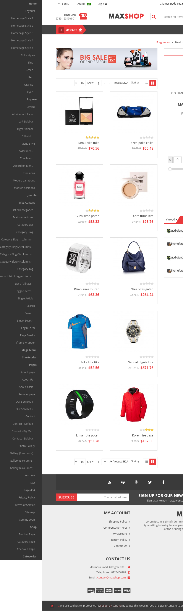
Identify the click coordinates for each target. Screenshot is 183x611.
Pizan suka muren (44, 289)
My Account (78, 534)
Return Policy (77, 540)
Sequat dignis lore (99, 362)
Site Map (161, 592)
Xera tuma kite (101, 216)
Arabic (42, 4)
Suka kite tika (48, 362)
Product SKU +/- (76, 82)
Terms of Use (158, 580)
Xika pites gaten (100, 289)
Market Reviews (156, 573)
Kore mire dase (101, 435)
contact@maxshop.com (69, 577)
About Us (160, 567)
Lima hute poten (45, 435)
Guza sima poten (45, 216)
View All (129, 219)
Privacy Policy (158, 586)
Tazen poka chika (99, 143)
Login (60, 4)
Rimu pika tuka (46, 143)
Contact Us (78, 546)
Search (111, 16)
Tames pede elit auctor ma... (135, 3)
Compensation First (73, 527)
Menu (160, 30)
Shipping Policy (76, 521)
